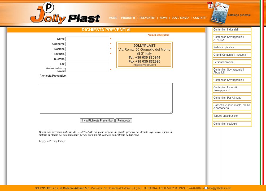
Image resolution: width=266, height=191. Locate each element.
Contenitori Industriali (225, 29)
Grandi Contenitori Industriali (230, 54)
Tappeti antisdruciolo (225, 115)
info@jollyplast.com (144, 64)
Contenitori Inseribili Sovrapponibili (225, 89)
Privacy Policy (57, 141)
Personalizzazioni (223, 62)
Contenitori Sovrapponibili (228, 80)
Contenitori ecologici (225, 123)
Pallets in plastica (223, 47)
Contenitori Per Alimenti (227, 97)
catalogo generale (239, 15)
